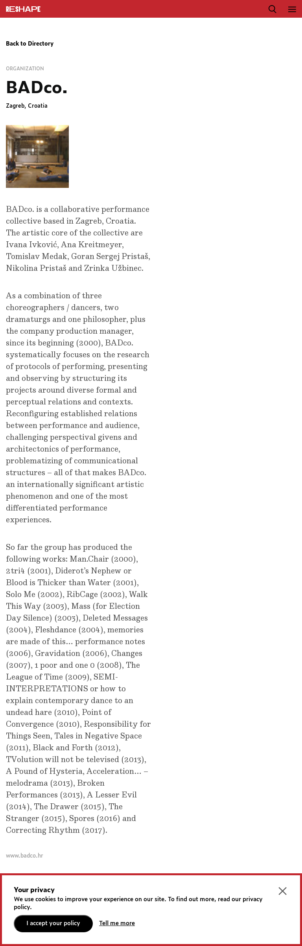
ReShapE (23, 9)
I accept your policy (53, 923)
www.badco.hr (24, 856)
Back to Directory (29, 44)
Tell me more (117, 923)
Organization (25, 68)
